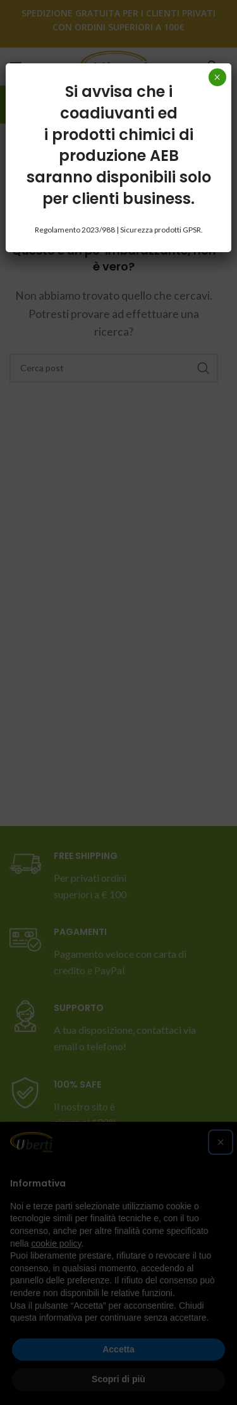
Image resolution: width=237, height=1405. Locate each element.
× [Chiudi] (217, 77)
